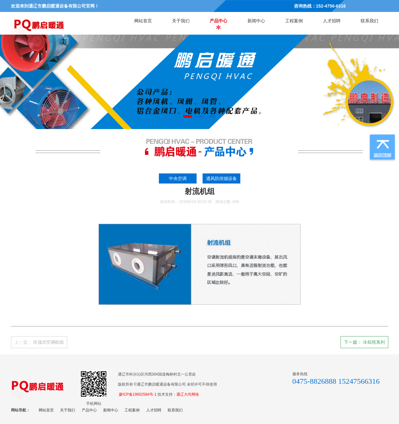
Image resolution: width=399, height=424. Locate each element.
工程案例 (294, 20)
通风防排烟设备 (223, 178)
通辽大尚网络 (187, 394)
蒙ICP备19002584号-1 (138, 394)
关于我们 (181, 20)
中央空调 (179, 178)
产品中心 (218, 20)
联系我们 (369, 20)
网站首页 (143, 20)
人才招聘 (332, 20)
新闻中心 (256, 20)
